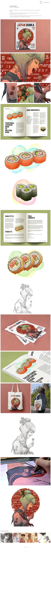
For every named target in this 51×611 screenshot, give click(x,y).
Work (41, 1)
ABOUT (41, 2)
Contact (41, 3)
